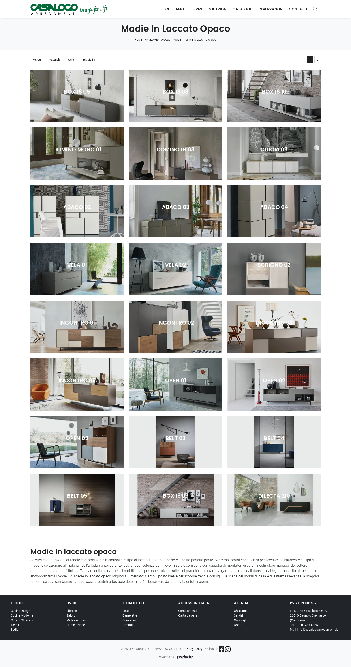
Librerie (71, 611)
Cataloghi (243, 9)
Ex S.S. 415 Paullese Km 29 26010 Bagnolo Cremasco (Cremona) (308, 615)
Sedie (14, 629)
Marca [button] (37, 59)
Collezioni (217, 9)
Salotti (70, 615)
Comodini (129, 620)
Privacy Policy (193, 649)
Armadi (127, 625)
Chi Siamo (174, 9)
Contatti (298, 9)
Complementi (187, 611)
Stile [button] (71, 59)
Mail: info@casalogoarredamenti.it (314, 629)
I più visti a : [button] (89, 59)
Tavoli (15, 625)
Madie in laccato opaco (201, 39)
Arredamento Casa (157, 39)
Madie (177, 39)
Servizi (195, 9)
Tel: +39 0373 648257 (305, 625)
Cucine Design (20, 611)
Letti (125, 611)
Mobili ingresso (76, 620)
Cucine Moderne (22, 615)
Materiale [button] (54, 59)
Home (138, 39)
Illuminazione (75, 625)
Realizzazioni (271, 9)
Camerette (129, 615)
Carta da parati (188, 615)
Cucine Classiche (22, 620)
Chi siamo (241, 611)
